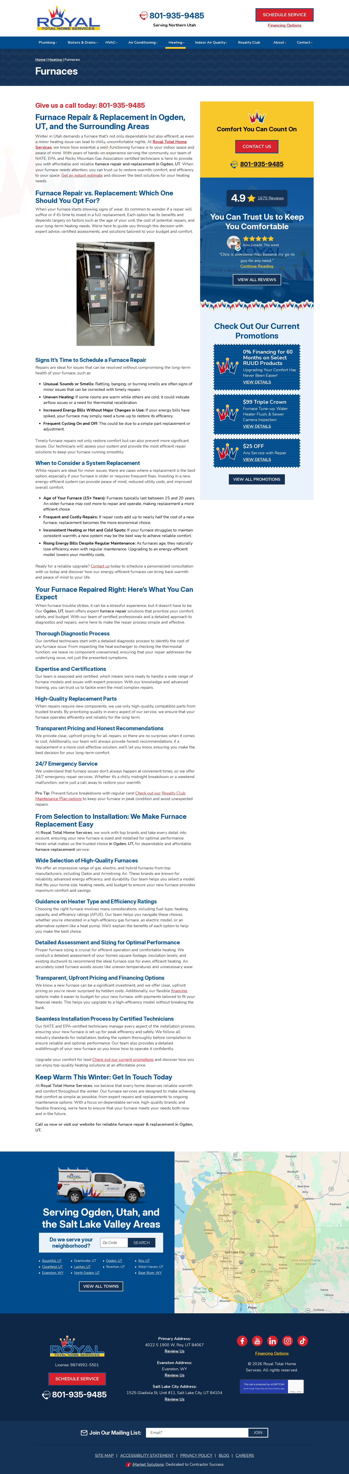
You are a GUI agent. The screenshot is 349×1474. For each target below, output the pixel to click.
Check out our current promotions (123, 1059)
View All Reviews (257, 279)
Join (258, 1432)
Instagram (287, 1341)
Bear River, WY (150, 1273)
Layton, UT (82, 1267)
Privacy (292, 1392)
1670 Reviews (271, 198)
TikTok (302, 1341)
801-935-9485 (177, 15)
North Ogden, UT (87, 1273)
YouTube (257, 1341)
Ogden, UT (114, 1261)
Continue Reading (256, 266)
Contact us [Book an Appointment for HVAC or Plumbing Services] (100, 566)
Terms (299, 1392)
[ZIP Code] (114, 1242)
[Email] (207, 1433)
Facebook (242, 1341)
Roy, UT (144, 1261)
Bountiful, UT (52, 1261)
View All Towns (101, 1286)
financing (179, 990)
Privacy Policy (260, 1388)
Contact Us (257, 147)
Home (40, 59)
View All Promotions (256, 479)
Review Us (175, 1351)
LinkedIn (272, 1341)
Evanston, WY (52, 1273)
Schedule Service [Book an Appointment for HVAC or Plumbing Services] (284, 15)
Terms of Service (274, 1388)
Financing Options (284, 25)
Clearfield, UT (52, 1267)
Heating (55, 59)
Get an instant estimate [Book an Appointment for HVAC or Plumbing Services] (82, 175)
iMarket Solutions (148, 1464)
